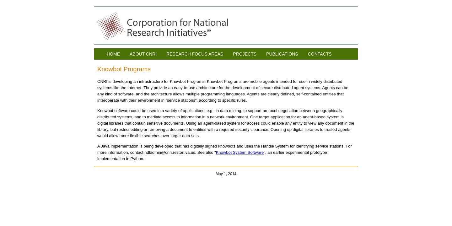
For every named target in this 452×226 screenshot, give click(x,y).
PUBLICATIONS (282, 53)
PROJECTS (244, 53)
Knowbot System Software (240, 152)
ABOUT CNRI (143, 53)
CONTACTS (320, 53)
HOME (113, 53)
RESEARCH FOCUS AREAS (194, 53)
